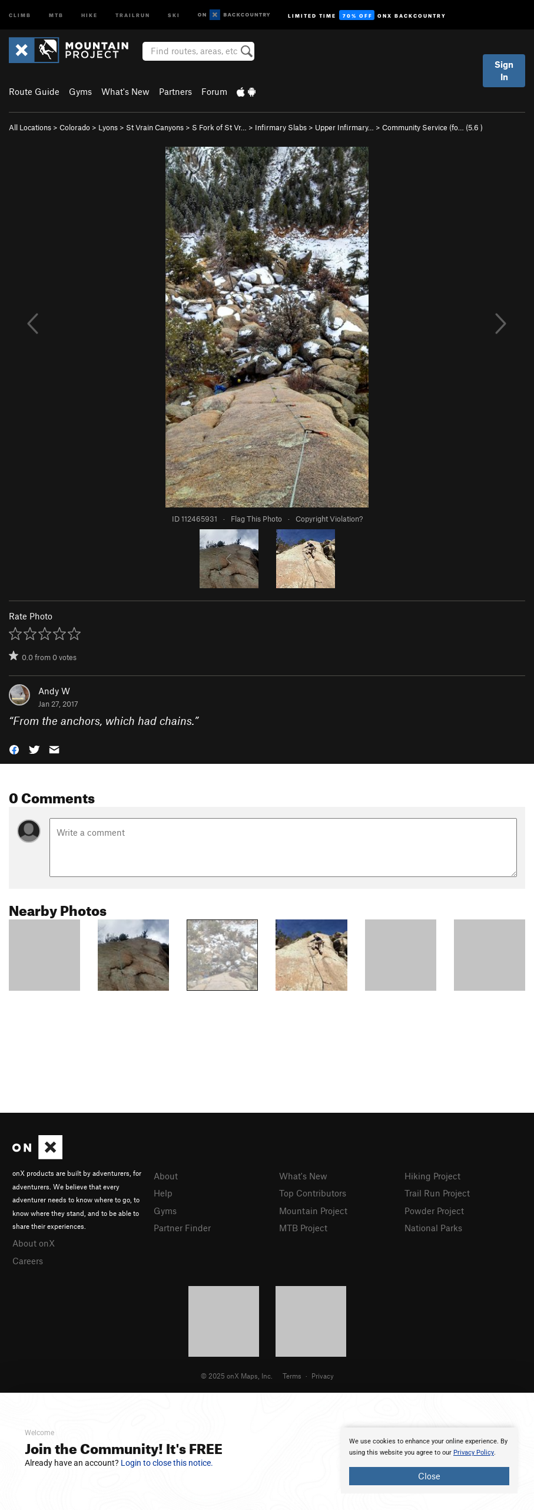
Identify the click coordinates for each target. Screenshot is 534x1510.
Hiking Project (432, 1176)
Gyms (80, 91)
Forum (214, 91)
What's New (125, 91)
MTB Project (303, 1227)
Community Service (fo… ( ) (432, 127)
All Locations (30, 127)
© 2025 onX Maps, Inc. (237, 1375)
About (166, 1176)
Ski (174, 14)
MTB (56, 14)
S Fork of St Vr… (219, 127)
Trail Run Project (437, 1193)
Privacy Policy (473, 1452)
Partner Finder (182, 1227)
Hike (89, 14)
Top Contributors (312, 1193)
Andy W (54, 690)
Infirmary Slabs (281, 127)
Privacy (322, 1375)
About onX (33, 1243)
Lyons (108, 127)
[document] (429, 1460)
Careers (27, 1260)
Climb (20, 14)
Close (429, 1476)
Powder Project (434, 1210)
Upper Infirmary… (344, 127)
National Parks (433, 1227)
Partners (175, 91)
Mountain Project (313, 1210)
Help (163, 1193)
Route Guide (34, 91)
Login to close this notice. (167, 1463)
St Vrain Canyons (155, 127)
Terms (292, 1375)
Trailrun (132, 14)
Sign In (504, 70)
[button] (14, 749)
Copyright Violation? (329, 518)
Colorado (74, 127)
